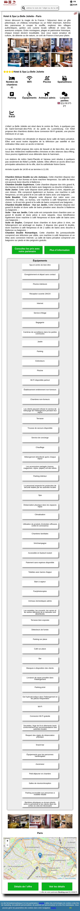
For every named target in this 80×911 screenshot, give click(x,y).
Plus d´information (60, 250)
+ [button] (7, 841)
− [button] (7, 845)
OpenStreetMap (70, 878)
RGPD (53, 908)
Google (41, 903)
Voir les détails (57, 886)
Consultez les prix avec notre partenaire (27, 250)
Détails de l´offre (23, 886)
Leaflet (59, 878)
